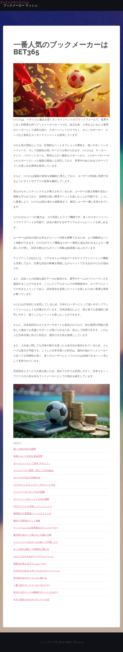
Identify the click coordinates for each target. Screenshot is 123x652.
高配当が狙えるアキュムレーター (30, 563)
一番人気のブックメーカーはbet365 (31, 585)
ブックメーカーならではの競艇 (29, 491)
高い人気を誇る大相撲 (24, 448)
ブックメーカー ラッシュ (68, 642)
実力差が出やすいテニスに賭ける (30, 577)
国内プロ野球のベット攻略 (26, 520)
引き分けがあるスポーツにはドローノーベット (36, 570)
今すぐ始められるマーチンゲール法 (31, 599)
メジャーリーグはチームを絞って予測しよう (35, 542)
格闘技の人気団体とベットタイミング (32, 513)
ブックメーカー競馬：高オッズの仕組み (33, 470)
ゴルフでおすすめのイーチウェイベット (33, 556)
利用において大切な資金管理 (27, 456)
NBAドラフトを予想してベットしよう (32, 506)
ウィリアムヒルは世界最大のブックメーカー (35, 527)
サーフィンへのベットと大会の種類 (31, 499)
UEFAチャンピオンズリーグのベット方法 (34, 484)
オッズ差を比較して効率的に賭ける (31, 549)
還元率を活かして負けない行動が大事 (32, 534)
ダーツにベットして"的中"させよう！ (31, 463)
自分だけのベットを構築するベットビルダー (35, 592)
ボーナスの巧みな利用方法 (26, 477)
